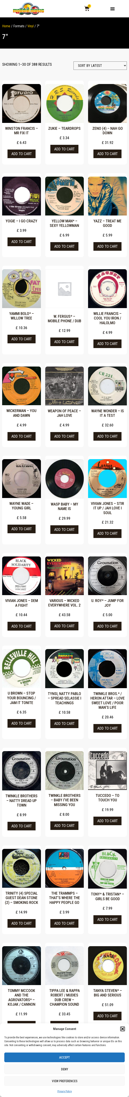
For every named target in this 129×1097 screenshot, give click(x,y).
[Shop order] (100, 68)
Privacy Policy (64, 1091)
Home (6, 28)
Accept (64, 1057)
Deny (64, 1069)
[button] (122, 1029)
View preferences (64, 1081)
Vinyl (30, 28)
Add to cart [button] (21, 156)
